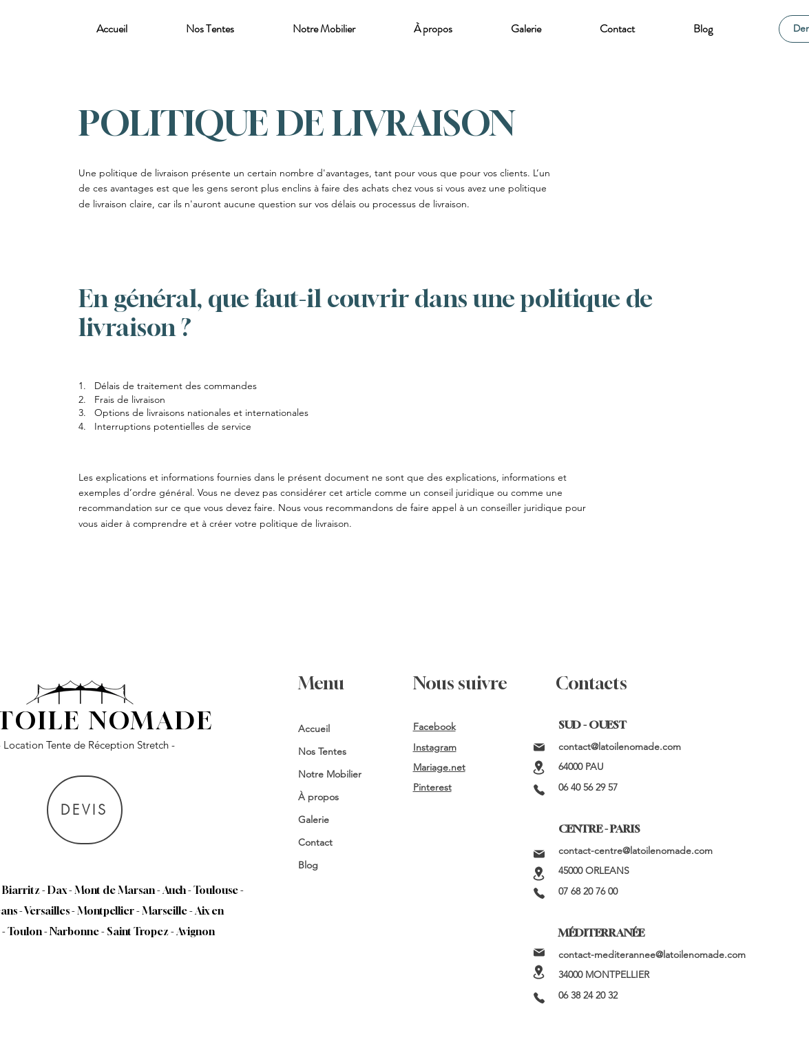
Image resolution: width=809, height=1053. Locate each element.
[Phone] (539, 790)
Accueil (314, 728)
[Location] (539, 767)
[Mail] (539, 747)
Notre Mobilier (329, 774)
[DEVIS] (85, 809)
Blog (308, 865)
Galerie (313, 819)
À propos (318, 797)
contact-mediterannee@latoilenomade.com (652, 954)
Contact (315, 842)
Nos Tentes (322, 751)
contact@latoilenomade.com (619, 746)
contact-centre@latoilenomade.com (635, 850)
